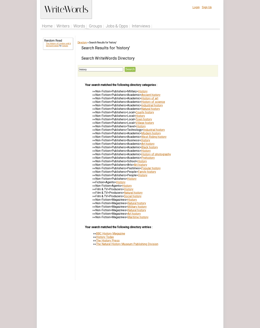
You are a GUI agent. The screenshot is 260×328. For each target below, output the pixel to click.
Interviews (141, 26)
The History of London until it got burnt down (58, 44)
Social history (133, 196)
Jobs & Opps (117, 26)
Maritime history (138, 217)
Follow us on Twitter (120, 305)
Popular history (151, 168)
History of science (153, 102)
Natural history (150, 109)
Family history (147, 171)
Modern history (151, 133)
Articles (142, 305)
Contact (212, 305)
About (201, 305)
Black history (149, 147)
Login (196, 7)
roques (65, 46)
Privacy (189, 305)
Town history (144, 119)
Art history (148, 144)
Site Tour (155, 305)
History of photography (156, 154)
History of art (149, 98)
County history (145, 112)
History (143, 91)
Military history (137, 206)
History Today (105, 237)
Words (79, 26)
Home (47, 26)
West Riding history (154, 137)
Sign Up (207, 7)
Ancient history (150, 95)
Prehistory (148, 157)
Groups (95, 26)
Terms (178, 305)
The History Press (108, 240)
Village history (145, 123)
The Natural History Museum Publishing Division (127, 244)
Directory (82, 42)
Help (167, 305)
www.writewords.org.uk (161, 312)
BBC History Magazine (110, 233)
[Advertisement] (57, 109)
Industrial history (152, 105)
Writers (63, 26)
